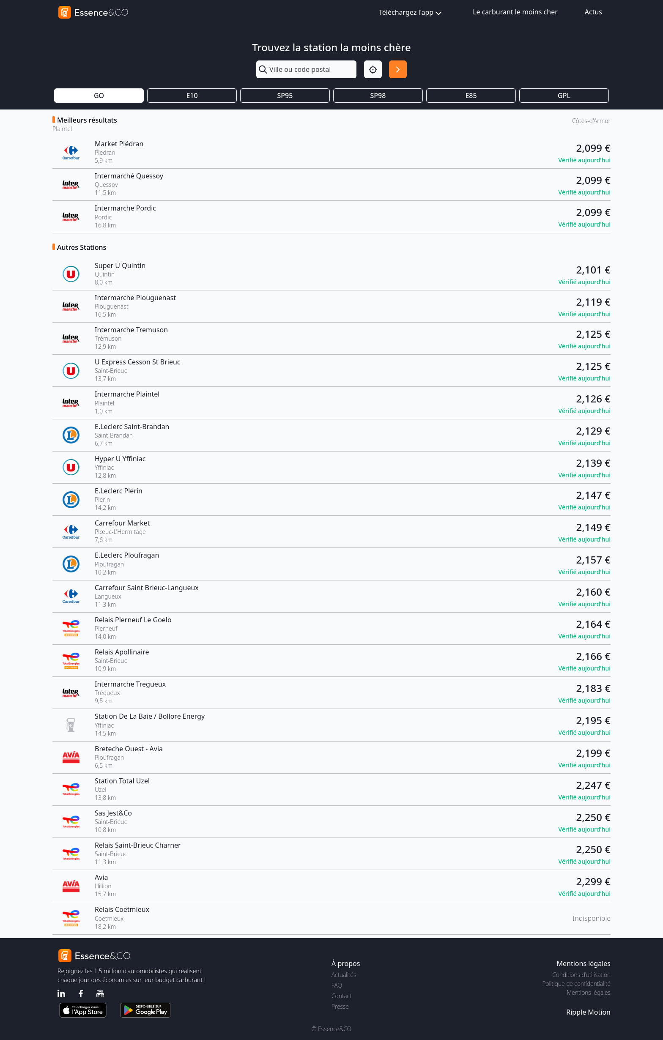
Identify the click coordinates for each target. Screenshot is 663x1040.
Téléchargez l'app (411, 13)
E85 (471, 95)
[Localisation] (373, 69)
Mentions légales (589, 992)
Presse (340, 1006)
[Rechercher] (398, 69)
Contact (341, 996)
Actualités (344, 975)
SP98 (378, 95)
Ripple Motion (588, 1012)
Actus (593, 11)
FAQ (337, 985)
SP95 (285, 95)
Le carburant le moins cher (515, 11)
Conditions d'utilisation (581, 975)
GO (99, 95)
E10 (191, 95)
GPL (564, 95)
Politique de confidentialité (576, 984)
